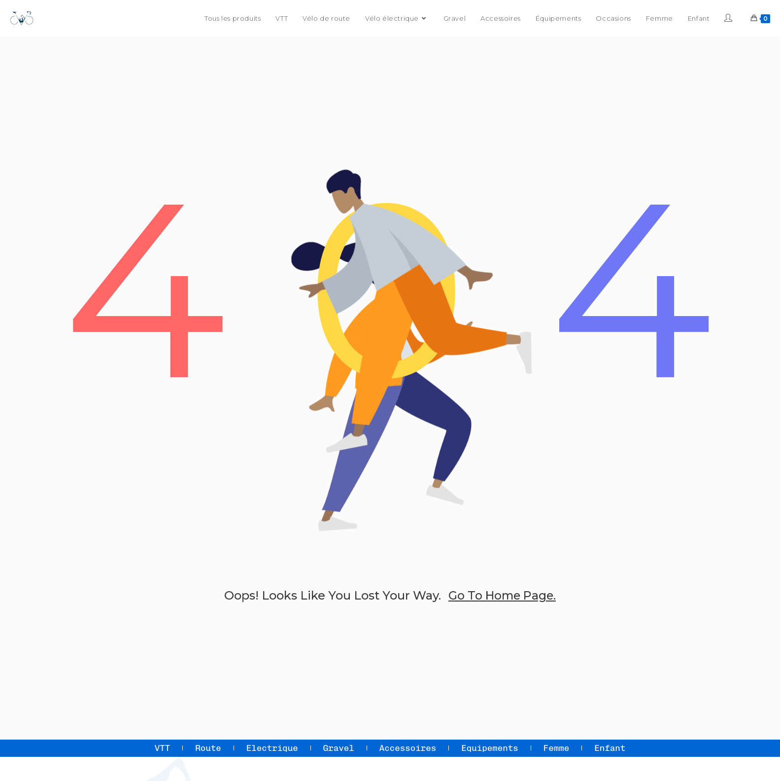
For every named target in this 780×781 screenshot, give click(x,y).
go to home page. (502, 595)
